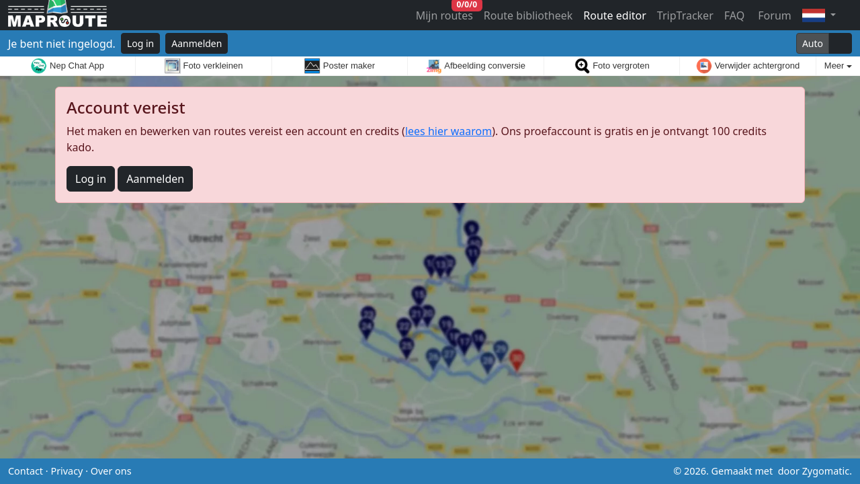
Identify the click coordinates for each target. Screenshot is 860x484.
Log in (140, 43)
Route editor (614, 15)
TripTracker (685, 15)
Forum (773, 15)
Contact (25, 471)
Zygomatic (825, 471)
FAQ (734, 15)
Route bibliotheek (528, 15)
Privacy (66, 471)
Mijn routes (445, 12)
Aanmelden (196, 43)
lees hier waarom (448, 131)
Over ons (111, 471)
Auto (812, 43)
